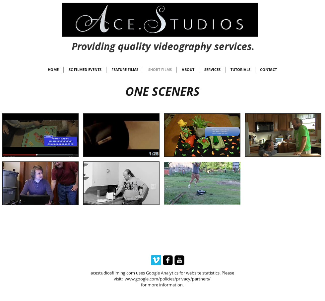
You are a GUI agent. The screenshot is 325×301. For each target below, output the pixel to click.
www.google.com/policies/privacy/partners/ (168, 279)
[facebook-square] (168, 260)
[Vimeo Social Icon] (156, 260)
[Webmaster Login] (163, 40)
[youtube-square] (179, 260)
